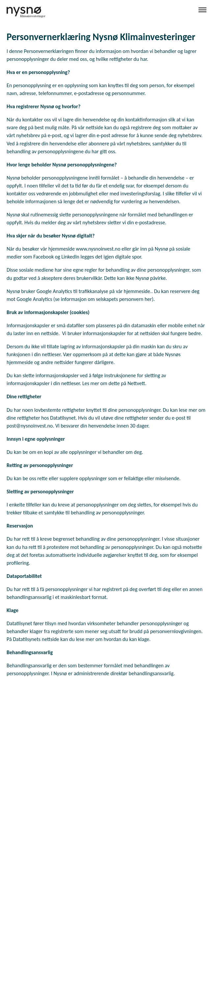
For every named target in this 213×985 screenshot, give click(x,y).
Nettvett (136, 383)
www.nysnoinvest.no (98, 249)
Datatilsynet (63, 418)
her (148, 299)
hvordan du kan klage (126, 639)
